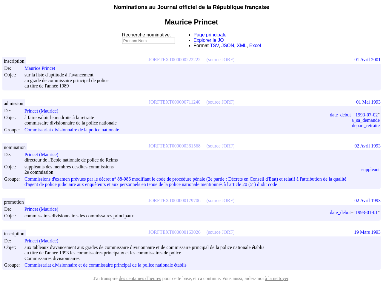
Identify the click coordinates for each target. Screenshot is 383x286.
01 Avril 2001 (367, 59)
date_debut (340, 114)
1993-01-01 (367, 212)
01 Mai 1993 (368, 101)
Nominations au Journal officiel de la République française (191, 7)
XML (242, 45)
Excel (255, 45)
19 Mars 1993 (367, 232)
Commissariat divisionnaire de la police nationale (71, 129)
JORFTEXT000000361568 (175, 145)
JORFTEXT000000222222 (175, 59)
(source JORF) (221, 59)
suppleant (371, 169)
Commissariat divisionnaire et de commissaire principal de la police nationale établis (105, 265)
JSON (228, 45)
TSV (214, 45)
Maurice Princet (42, 68)
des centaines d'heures (140, 278)
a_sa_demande (366, 120)
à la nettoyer (276, 278)
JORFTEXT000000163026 (175, 232)
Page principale (209, 34)
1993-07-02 (367, 114)
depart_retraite (366, 125)
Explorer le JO (208, 40)
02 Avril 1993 (367, 145)
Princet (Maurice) (44, 110)
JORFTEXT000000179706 (175, 200)
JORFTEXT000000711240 (175, 101)
